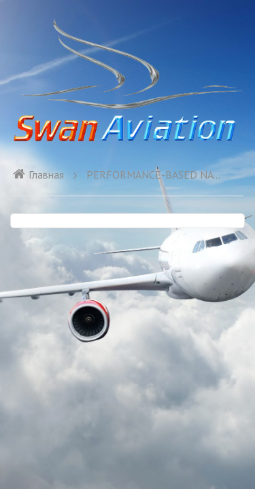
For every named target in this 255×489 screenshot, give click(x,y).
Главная (38, 174)
